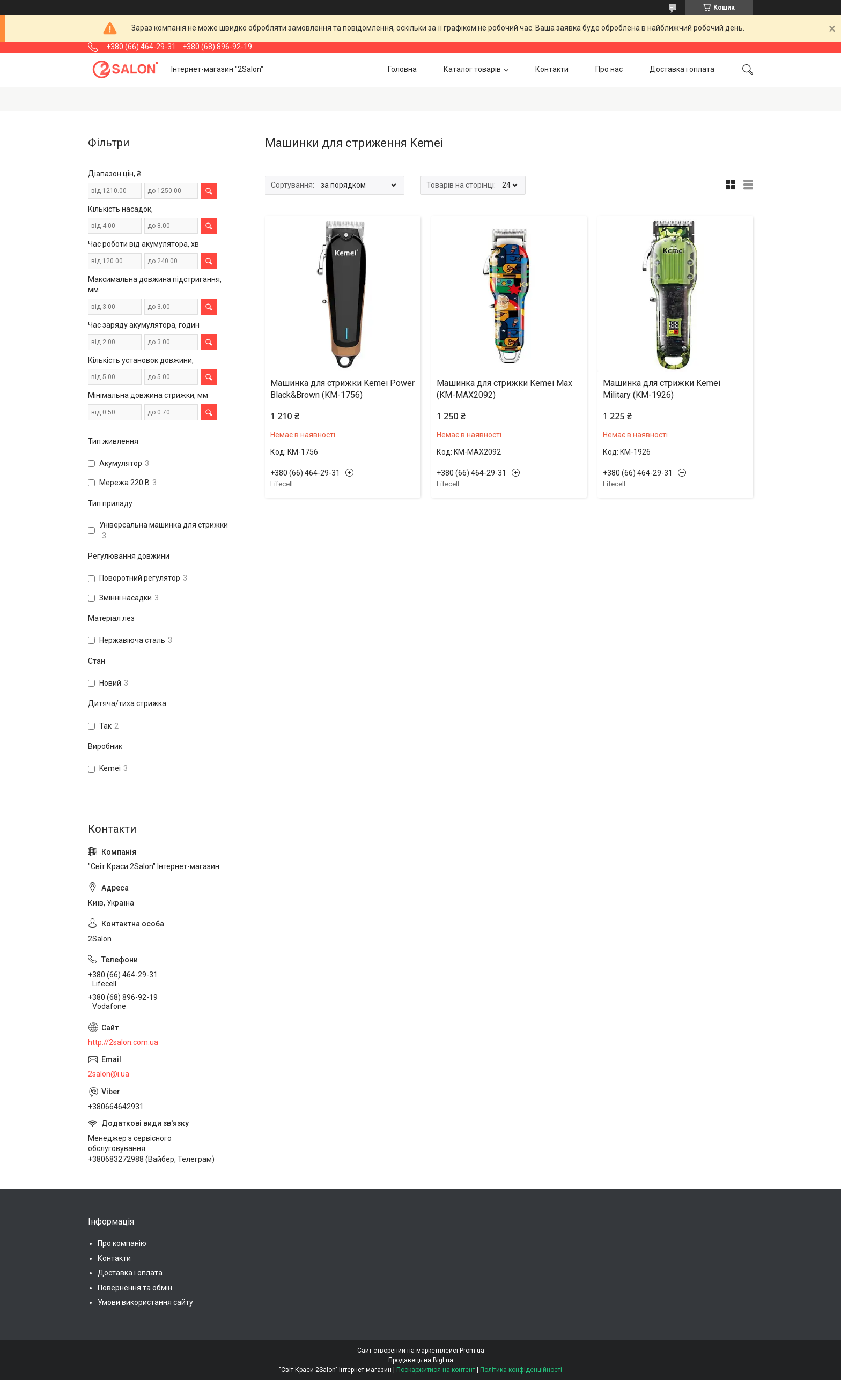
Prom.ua (472, 1350)
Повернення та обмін (135, 1287)
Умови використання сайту (145, 1302)
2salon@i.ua (108, 1074)
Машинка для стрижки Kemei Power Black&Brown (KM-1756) (342, 389)
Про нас (609, 69)
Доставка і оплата (682, 69)
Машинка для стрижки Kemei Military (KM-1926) (661, 389)
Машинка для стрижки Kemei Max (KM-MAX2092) (504, 389)
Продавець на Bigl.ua (420, 1360)
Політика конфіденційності (521, 1370)
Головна (402, 69)
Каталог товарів (472, 69)
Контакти (552, 69)
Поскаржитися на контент (435, 1370)
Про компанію (122, 1243)
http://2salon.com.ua (123, 1042)
